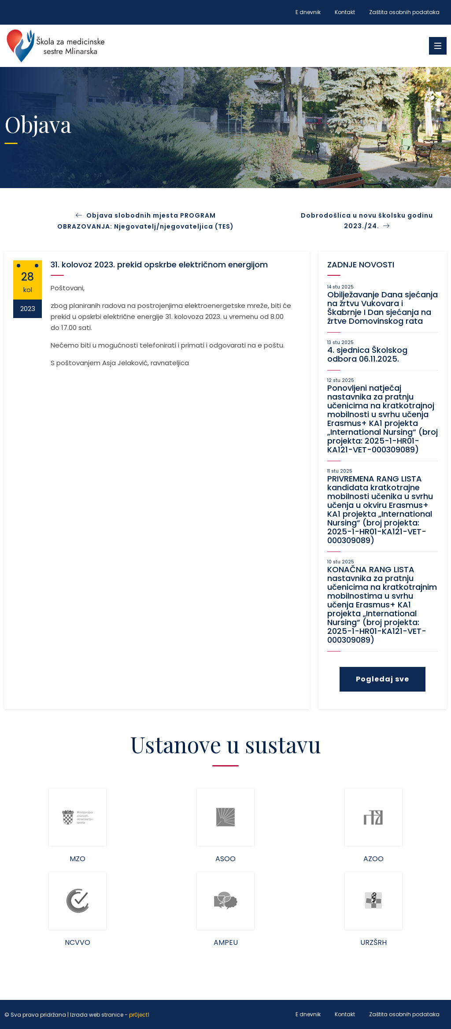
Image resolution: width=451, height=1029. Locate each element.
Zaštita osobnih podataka (404, 12)
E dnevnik (308, 12)
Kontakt (345, 12)
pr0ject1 (139, 1014)
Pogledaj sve (382, 679)
